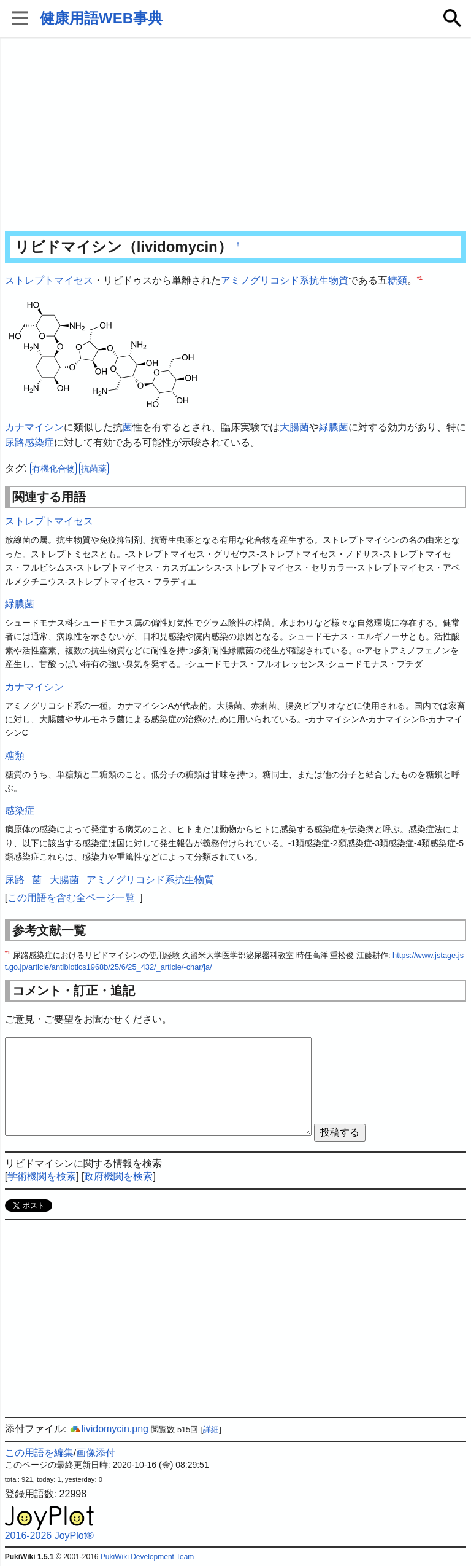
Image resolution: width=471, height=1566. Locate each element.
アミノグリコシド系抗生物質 (284, 280)
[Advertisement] (236, 135)
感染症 (39, 442)
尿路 (15, 442)
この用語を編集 (39, 1452)
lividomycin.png (108, 1429)
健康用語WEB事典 (101, 18)
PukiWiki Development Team (147, 1556)
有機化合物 (53, 468)
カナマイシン (34, 427)
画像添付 (95, 1452)
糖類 (397, 280)
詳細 (211, 1429)
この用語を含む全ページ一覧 (71, 897)
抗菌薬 (94, 468)
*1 (420, 278)
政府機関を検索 (118, 1176)
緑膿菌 (333, 427)
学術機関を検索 (41, 1176)
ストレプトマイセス (49, 280)
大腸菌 (294, 427)
